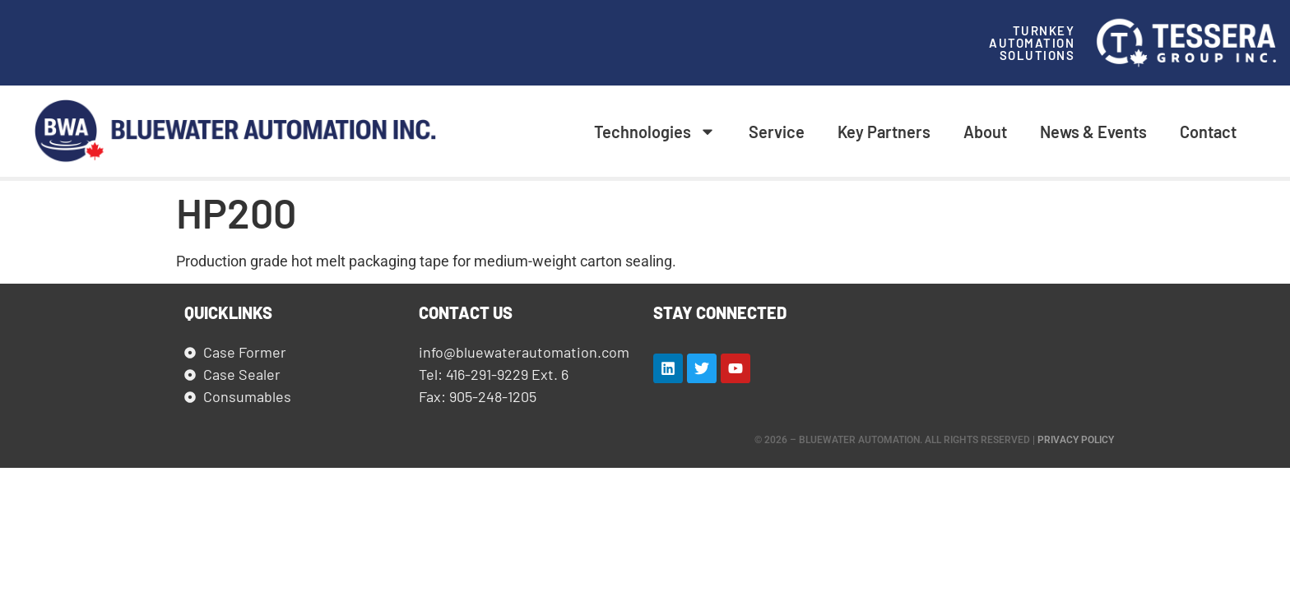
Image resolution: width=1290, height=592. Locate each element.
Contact (1208, 131)
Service (777, 131)
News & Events (1093, 131)
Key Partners (884, 131)
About (985, 131)
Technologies (655, 131)
